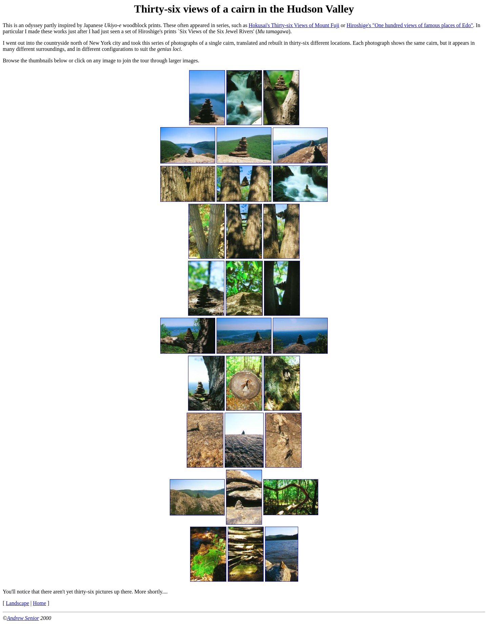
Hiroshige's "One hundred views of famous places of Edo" (410, 25)
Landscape (17, 603)
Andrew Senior (23, 618)
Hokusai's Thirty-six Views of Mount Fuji (294, 25)
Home (39, 603)
